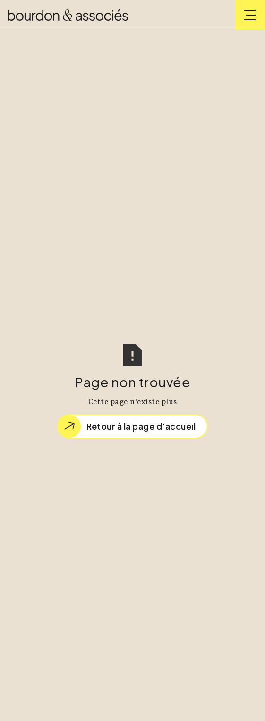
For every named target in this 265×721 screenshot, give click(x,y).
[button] (250, 15)
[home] (68, 15)
